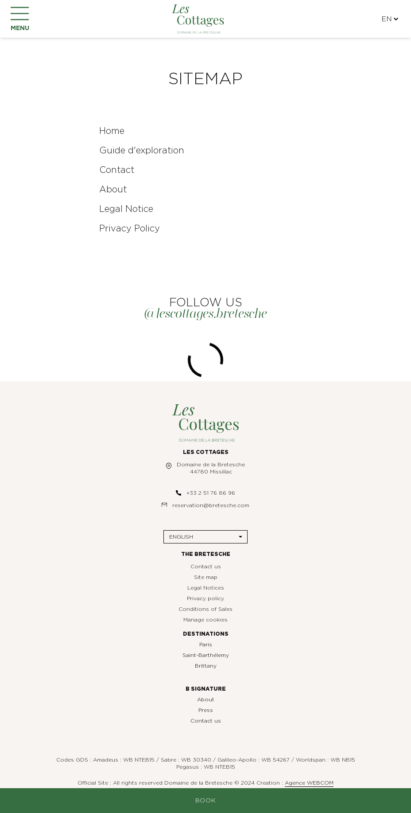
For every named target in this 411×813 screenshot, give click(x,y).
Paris (205, 644)
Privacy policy (205, 598)
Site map (205, 577)
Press (205, 710)
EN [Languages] (389, 19)
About (205, 699)
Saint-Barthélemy (205, 655)
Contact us (205, 566)
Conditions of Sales (205, 609)
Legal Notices (205, 587)
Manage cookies (205, 619)
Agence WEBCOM (309, 783)
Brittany (206, 665)
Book (205, 800)
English (181, 536)
